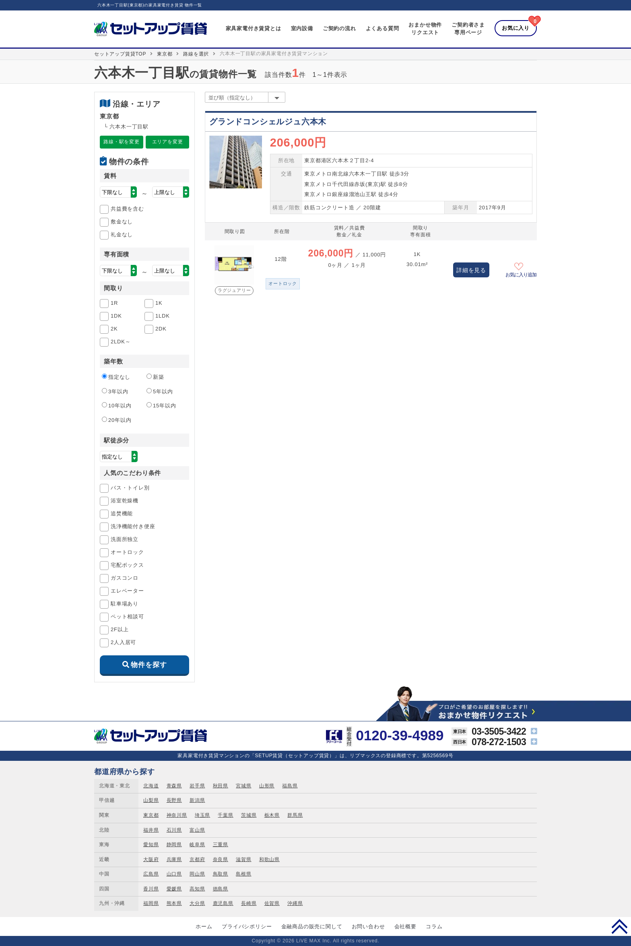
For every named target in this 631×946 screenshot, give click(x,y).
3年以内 (115, 391)
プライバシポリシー (247, 926)
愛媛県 (174, 889)
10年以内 (116, 405)
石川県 (174, 830)
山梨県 (151, 800)
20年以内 (116, 420)
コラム (434, 926)
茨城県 (248, 815)
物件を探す (149, 665)
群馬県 (295, 815)
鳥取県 (220, 874)
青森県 (174, 786)
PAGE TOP (619, 926)
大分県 (197, 903)
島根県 (243, 874)
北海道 (151, 786)
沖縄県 (295, 903)
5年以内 (159, 391)
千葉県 (225, 815)
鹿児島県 (223, 903)
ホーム (204, 926)
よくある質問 (382, 28)
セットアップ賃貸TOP (120, 54)
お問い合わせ (368, 926)
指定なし (116, 377)
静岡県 (174, 844)
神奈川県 (177, 815)
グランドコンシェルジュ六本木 (267, 121)
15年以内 (161, 405)
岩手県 (197, 786)
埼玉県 (202, 815)
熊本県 (174, 903)
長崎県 (248, 903)
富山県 (197, 830)
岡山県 (197, 874)
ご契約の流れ (339, 28)
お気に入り (516, 28)
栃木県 (272, 815)
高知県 (197, 889)
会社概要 (405, 926)
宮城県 (243, 786)
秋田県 (220, 786)
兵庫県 (174, 859)
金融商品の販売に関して (311, 926)
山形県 (266, 786)
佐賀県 (272, 903)
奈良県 (220, 859)
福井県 (151, 830)
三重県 (220, 844)
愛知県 (151, 844)
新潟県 (197, 800)
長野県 (174, 800)
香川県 (151, 889)
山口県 (174, 874)
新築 (155, 377)
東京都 (164, 54)
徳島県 (220, 889)
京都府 (197, 859)
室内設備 (302, 28)
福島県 (289, 786)
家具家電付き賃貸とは (253, 28)
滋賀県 (243, 859)
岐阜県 (197, 844)
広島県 (151, 874)
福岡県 (151, 903)
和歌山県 (269, 859)
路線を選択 (196, 54)
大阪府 (151, 859)
